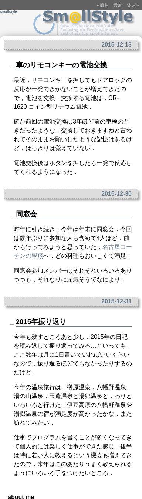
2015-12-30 (116, 194)
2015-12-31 (116, 301)
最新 (118, 5)
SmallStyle (8, 12)
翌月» (133, 5)
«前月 (103, 5)
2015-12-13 (116, 44)
